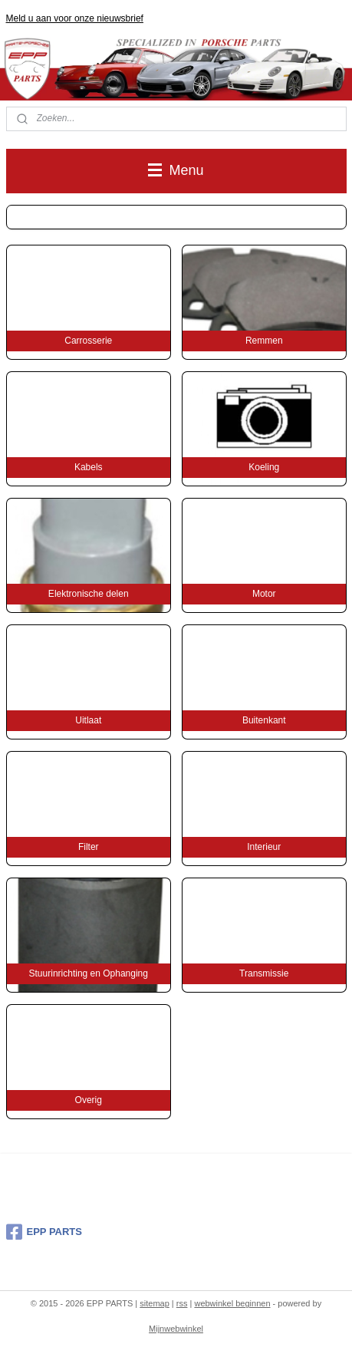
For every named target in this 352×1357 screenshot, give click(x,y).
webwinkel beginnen (232, 1303)
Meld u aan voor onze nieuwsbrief (74, 18)
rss (182, 1303)
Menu (175, 170)
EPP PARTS (44, 1232)
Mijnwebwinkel (176, 1328)
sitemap (154, 1303)
